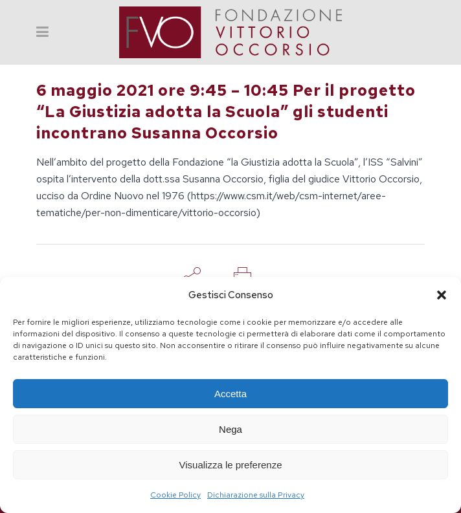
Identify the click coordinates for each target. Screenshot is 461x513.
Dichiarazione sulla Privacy (255, 495)
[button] (441, 295)
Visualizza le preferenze (230, 464)
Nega (230, 429)
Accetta (230, 393)
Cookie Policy (175, 495)
